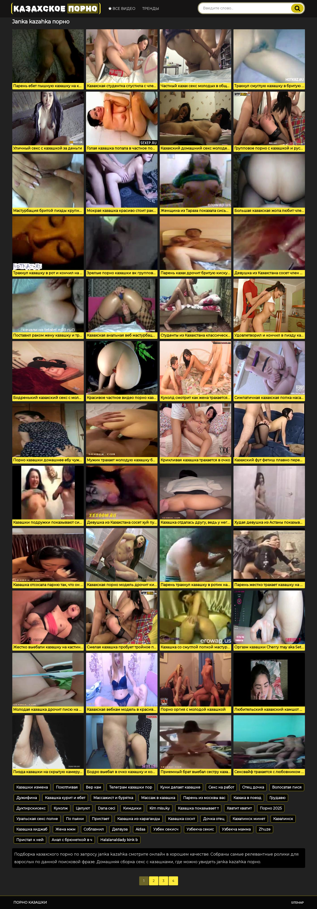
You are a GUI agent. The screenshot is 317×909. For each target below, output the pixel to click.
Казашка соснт (181, 819)
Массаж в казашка (158, 798)
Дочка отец (214, 819)
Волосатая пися (287, 787)
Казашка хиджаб (31, 829)
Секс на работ (221, 787)
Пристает (100, 819)
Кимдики (132, 808)
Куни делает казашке (180, 787)
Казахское (55, 8)
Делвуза (120, 829)
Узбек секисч (165, 829)
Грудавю (277, 798)
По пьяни (75, 819)
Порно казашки (30, 902)
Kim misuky (159, 808)
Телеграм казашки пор (130, 787)
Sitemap (297, 902)
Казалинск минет (249, 819)
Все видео (121, 8)
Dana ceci (106, 808)
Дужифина (26, 798)
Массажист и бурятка (113, 798)
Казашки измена (32, 787)
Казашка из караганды (138, 819)
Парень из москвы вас (204, 798)
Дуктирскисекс (31, 808)
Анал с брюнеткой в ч (72, 840)
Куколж (61, 808)
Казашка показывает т (198, 808)
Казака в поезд (247, 798)
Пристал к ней (30, 840)
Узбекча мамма (236, 829)
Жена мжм (65, 829)
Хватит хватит (239, 808)
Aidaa (140, 829)
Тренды (150, 8)
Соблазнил (94, 829)
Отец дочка (253, 787)
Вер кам (93, 787)
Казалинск (283, 819)
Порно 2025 (271, 808)
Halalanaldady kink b (119, 840)
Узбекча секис (200, 829)
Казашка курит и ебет (65, 798)
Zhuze (265, 829)
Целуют (83, 808)
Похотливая (67, 787)
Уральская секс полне (37, 819)
